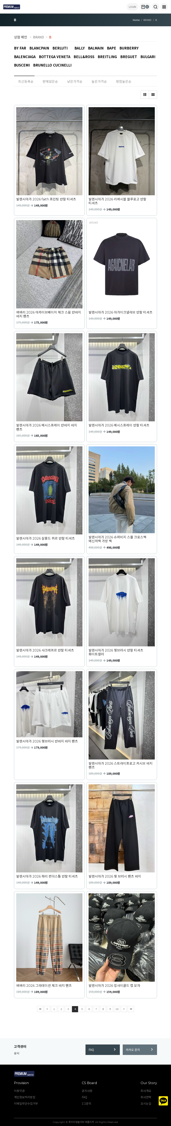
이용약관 (19, 1091)
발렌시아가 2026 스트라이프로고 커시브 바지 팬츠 (121, 765)
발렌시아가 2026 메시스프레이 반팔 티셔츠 (119, 425)
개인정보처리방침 (24, 1097)
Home (136, 20)
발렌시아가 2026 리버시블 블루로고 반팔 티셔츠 (117, 201)
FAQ (102, 1050)
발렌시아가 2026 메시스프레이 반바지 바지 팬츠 (46, 427)
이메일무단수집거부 (26, 1103)
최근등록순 (26, 81)
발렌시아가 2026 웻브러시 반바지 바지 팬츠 (47, 741)
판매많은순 (50, 81)
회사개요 (146, 1091)
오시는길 (146, 1103)
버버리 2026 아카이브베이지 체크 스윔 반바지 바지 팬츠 (48, 314)
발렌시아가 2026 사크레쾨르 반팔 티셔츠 (45, 650)
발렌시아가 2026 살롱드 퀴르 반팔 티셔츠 (45, 538)
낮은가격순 (74, 81)
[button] (155, 6)
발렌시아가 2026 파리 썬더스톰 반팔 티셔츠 (47, 876)
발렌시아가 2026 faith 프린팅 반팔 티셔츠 (46, 199)
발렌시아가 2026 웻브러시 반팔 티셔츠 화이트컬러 (116, 652)
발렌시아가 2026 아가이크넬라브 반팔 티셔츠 (121, 312)
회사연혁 (146, 1097)
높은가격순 (99, 81)
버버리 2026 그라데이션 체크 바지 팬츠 (44, 986)
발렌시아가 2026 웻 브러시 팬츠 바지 (115, 876)
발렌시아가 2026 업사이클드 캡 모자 (114, 986)
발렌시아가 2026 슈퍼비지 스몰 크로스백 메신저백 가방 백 (117, 539)
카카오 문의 (139, 1050)
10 (116, 1008)
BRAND (38, 36)
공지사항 (87, 1091)
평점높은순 (123, 81)
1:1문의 (86, 1103)
